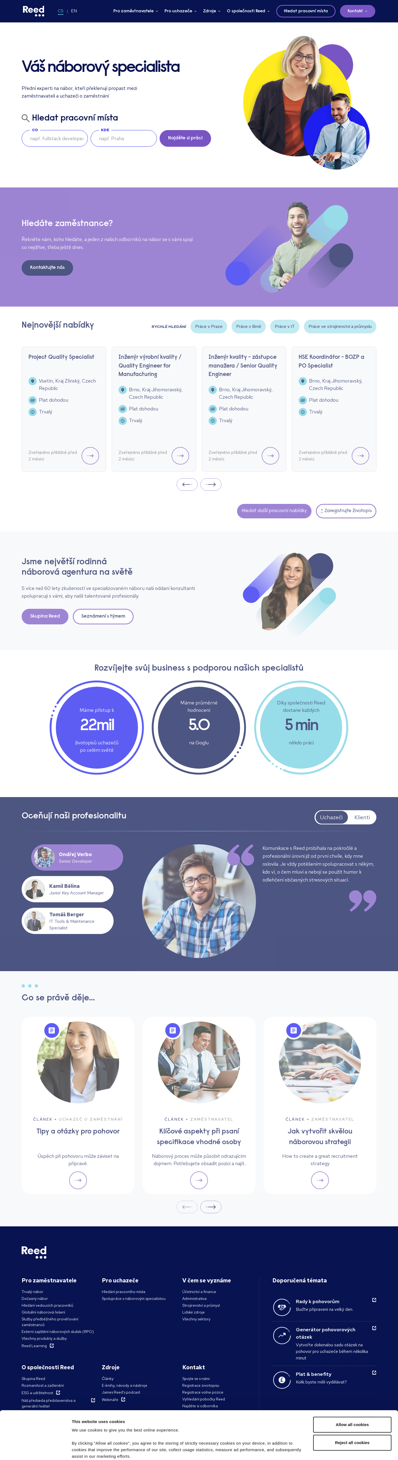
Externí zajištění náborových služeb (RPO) (58, 1331)
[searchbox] (55, 138)
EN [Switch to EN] (74, 11)
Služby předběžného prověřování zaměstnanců (50, 1322)
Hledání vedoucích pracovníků (47, 1305)
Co (35, 129)
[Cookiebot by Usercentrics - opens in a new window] (35, 1449)
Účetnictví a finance (199, 1291)
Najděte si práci (185, 138)
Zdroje (209, 11)
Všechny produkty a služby (44, 1338)
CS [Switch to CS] (61, 11)
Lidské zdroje (193, 1312)
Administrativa (194, 1298)
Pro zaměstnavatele (133, 11)
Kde (105, 129)
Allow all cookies (352, 1383)
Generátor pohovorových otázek (325, 1333)
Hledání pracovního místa (123, 1291)
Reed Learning (34, 1345)
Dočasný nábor (35, 1298)
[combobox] (124, 138)
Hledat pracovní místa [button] (306, 11)
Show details (84, 1449)
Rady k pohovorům (317, 1301)
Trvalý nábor (32, 1291)
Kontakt (355, 11)
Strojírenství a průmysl (201, 1305)
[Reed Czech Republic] (34, 11)
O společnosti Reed (246, 11)
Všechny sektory (196, 1319)
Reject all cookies (352, 1401)
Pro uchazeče (178, 11)
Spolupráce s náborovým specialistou (134, 1298)
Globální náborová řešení (43, 1312)
